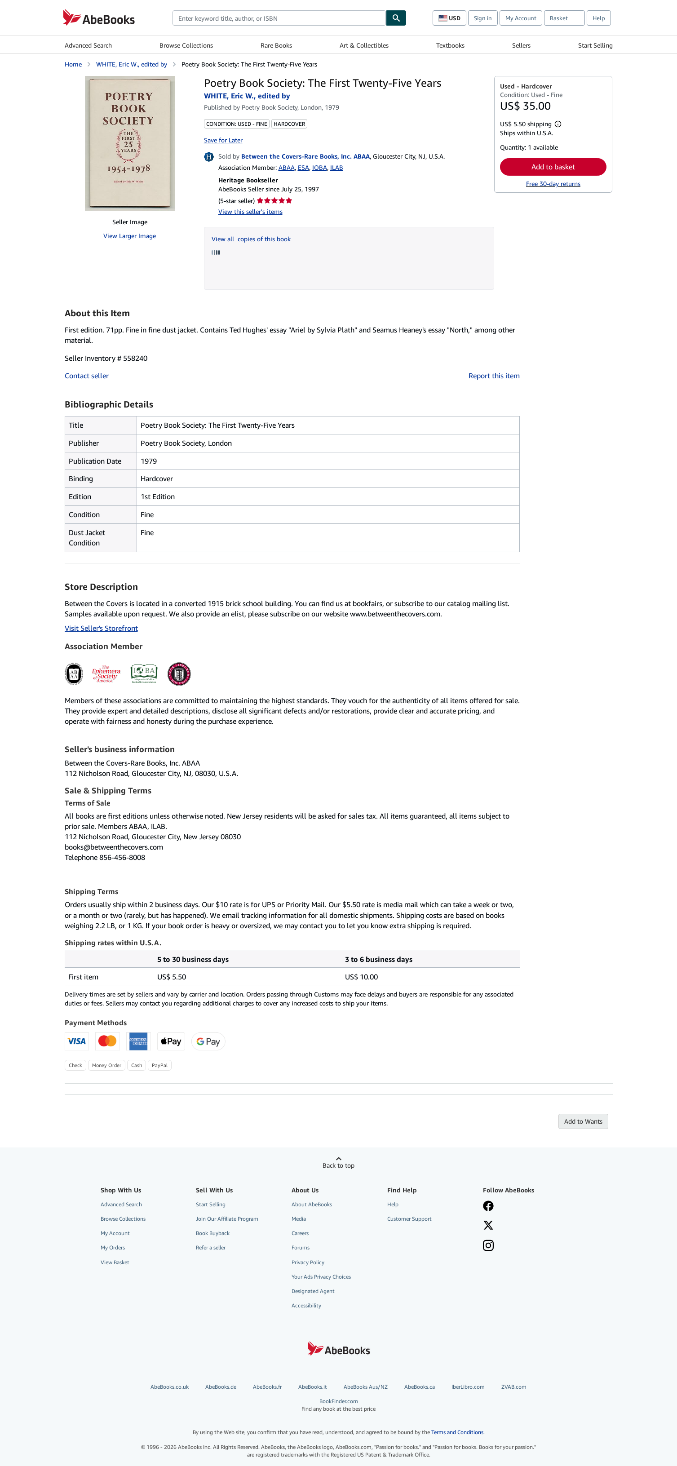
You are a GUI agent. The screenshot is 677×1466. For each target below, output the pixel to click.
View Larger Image (129, 235)
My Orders (113, 1247)
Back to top (338, 1165)
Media (299, 1218)
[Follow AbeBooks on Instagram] (488, 1246)
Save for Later (223, 140)
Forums (301, 1247)
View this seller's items (250, 211)
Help (599, 18)
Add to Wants (583, 1121)
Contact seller (87, 375)
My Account (520, 18)
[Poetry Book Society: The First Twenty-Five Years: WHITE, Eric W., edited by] (130, 143)
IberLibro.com (468, 1386)
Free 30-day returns (553, 183)
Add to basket (553, 166)
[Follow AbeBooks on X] (488, 1226)
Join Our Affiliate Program (227, 1218)
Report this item (494, 375)
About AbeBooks (312, 1204)
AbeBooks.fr (267, 1386)
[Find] (396, 18)
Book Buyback (213, 1233)
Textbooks (450, 45)
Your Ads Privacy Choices (321, 1276)
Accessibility (306, 1305)
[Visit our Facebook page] (488, 1206)
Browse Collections (186, 45)
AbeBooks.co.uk (169, 1386)
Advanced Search (88, 45)
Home (73, 64)
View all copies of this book (251, 239)
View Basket (115, 1262)
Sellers (521, 45)
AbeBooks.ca (419, 1386)
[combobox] (279, 18)
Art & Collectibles (364, 45)
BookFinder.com (338, 1405)
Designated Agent (313, 1291)
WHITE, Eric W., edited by (131, 64)
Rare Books (276, 45)
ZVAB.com (514, 1386)
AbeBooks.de (220, 1386)
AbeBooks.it (312, 1386)
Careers (300, 1233)
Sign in (483, 18)
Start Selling (595, 45)
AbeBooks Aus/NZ (366, 1386)
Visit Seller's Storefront (101, 628)
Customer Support (409, 1218)
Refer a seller (211, 1247)
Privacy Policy (308, 1262)
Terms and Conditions (457, 1432)
